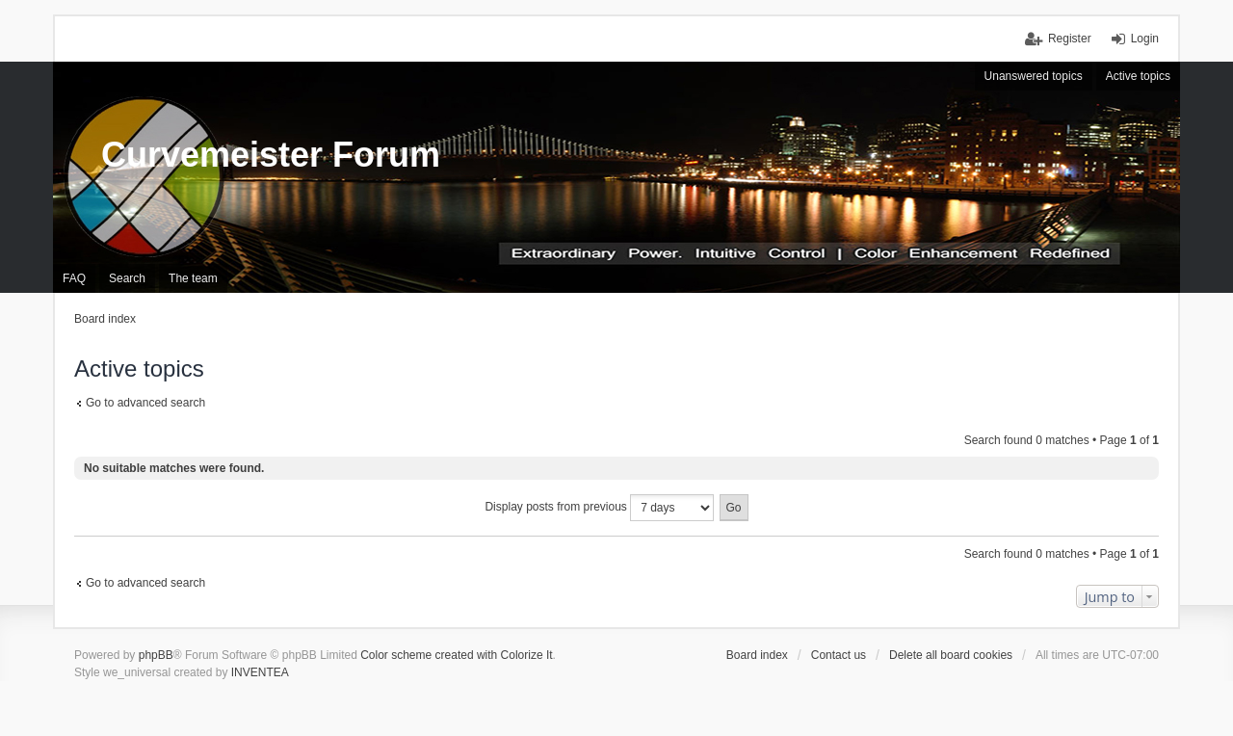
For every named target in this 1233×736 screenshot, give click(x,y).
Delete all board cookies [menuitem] (950, 655)
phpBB (156, 655)
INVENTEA (260, 672)
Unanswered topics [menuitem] (1033, 76)
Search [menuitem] (127, 278)
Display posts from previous (599, 507)
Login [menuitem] (1145, 38)
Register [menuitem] (1069, 38)
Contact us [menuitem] (838, 655)
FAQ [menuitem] (74, 278)
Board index (757, 655)
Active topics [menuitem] (1138, 76)
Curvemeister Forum (270, 154)
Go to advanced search (145, 402)
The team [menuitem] (193, 278)
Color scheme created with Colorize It (456, 655)
